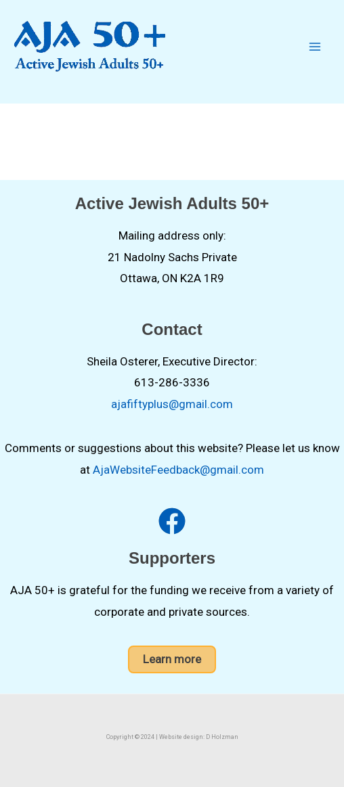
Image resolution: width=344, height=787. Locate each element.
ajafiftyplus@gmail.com (172, 404)
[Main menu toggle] (315, 46)
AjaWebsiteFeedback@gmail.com (178, 469)
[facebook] (172, 521)
